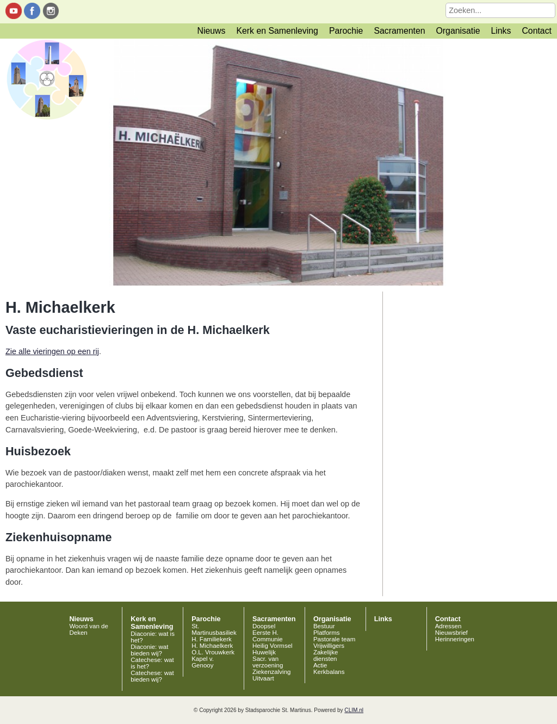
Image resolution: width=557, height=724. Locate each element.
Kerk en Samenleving (277, 30)
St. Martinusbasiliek (214, 629)
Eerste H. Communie (267, 635)
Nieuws (211, 30)
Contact (537, 30)
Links (501, 30)
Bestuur (324, 626)
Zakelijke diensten (325, 655)
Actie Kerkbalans (329, 668)
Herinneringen (454, 639)
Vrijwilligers (328, 645)
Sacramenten (399, 30)
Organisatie (458, 30)
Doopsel (263, 626)
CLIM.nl (353, 710)
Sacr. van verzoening (267, 662)
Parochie (346, 30)
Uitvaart (263, 678)
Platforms (326, 632)
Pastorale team (334, 639)
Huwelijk (264, 652)
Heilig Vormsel (272, 645)
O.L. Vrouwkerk (212, 652)
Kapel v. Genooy (202, 662)
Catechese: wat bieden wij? (152, 676)
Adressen (448, 626)
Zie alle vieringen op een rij (52, 351)
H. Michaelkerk (212, 645)
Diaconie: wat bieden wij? (149, 650)
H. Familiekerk (211, 639)
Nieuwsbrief (451, 632)
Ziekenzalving (271, 672)
